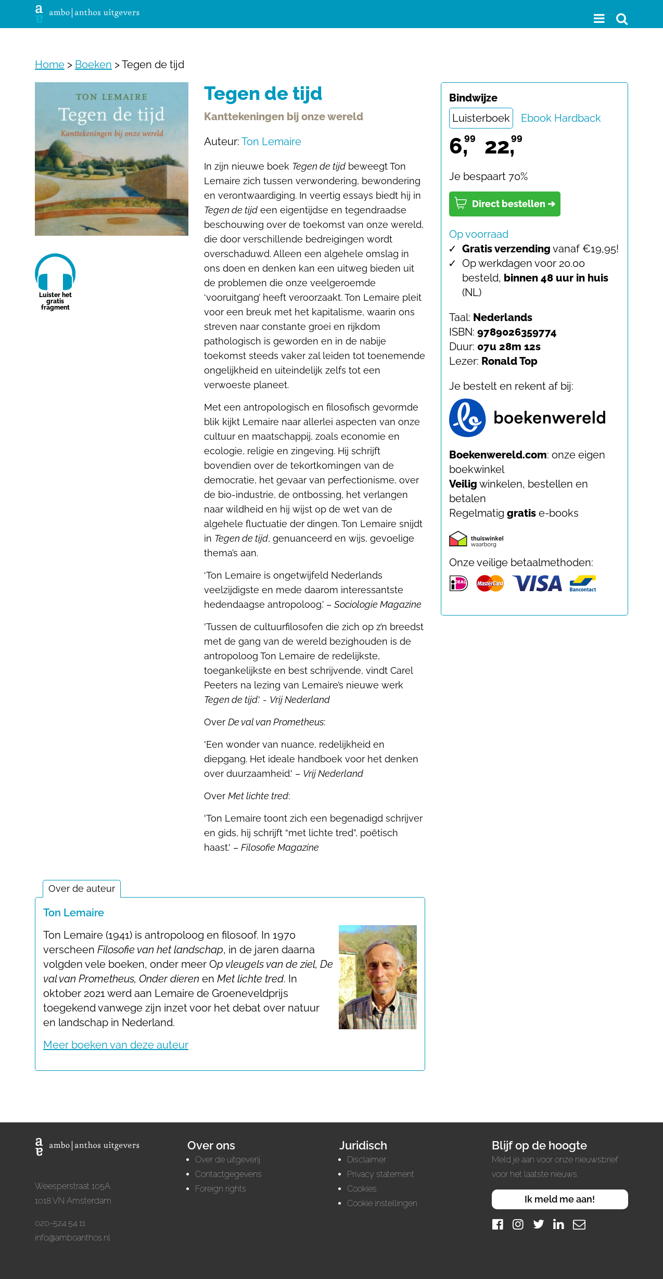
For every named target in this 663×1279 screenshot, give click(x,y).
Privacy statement (380, 1174)
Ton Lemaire (271, 141)
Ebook (536, 118)
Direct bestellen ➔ (504, 203)
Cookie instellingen (382, 1203)
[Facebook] (498, 1224)
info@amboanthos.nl (72, 1238)
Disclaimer (366, 1160)
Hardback (577, 118)
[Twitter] (538, 1224)
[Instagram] (518, 1224)
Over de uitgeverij (227, 1160)
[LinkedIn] (559, 1224)
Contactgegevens (228, 1174)
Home (50, 64)
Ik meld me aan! (560, 1199)
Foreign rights (220, 1189)
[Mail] (579, 1224)
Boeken (93, 64)
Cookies (362, 1189)
